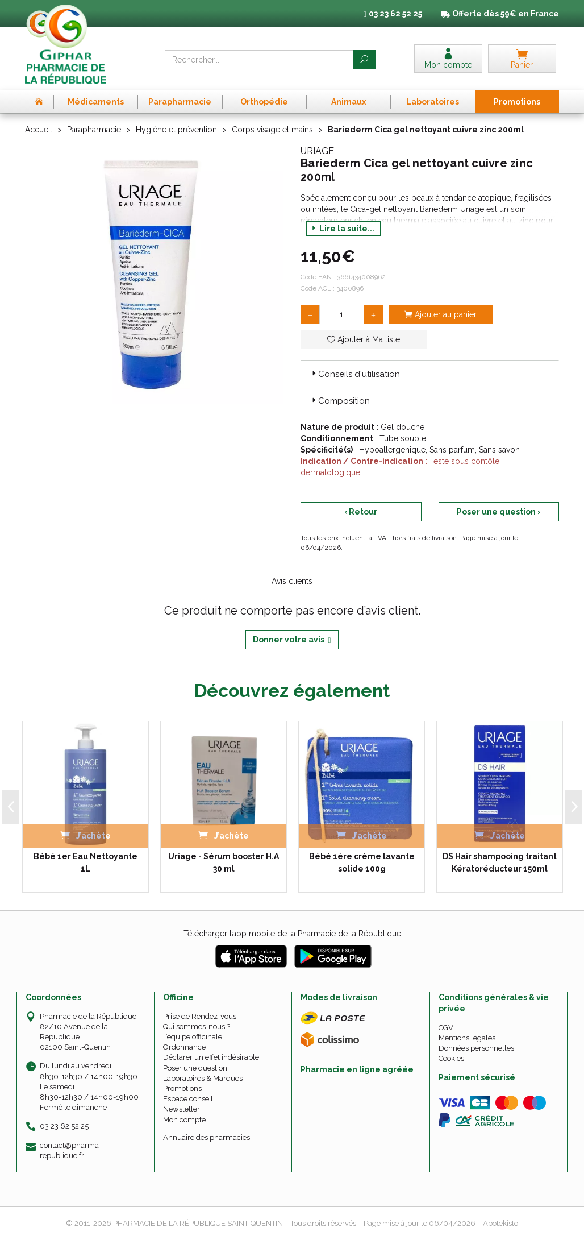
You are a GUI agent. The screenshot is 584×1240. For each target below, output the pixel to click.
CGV (446, 1027)
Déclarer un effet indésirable (211, 1057)
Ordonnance (184, 1047)
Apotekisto (500, 1223)
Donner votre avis (292, 640)
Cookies (451, 1058)
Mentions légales (467, 1038)
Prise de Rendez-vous (199, 1016)
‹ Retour (360, 511)
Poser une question (195, 1068)
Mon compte (184, 1119)
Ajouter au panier (440, 314)
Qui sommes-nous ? (196, 1026)
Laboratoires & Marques (203, 1078)
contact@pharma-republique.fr (71, 1150)
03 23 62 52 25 (64, 1126)
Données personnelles (476, 1048)
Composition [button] (340, 401)
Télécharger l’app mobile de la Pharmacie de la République (292, 933)
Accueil (38, 129)
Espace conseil (188, 1098)
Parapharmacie (94, 129)
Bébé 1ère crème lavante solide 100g (362, 862)
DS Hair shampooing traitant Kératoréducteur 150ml (500, 862)
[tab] (429, 373)
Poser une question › (498, 511)
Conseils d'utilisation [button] (355, 374)
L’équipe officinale (192, 1036)
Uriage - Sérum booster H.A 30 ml (223, 862)
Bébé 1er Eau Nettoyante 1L (85, 862)
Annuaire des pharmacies (206, 1137)
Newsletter (181, 1109)
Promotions (182, 1088)
